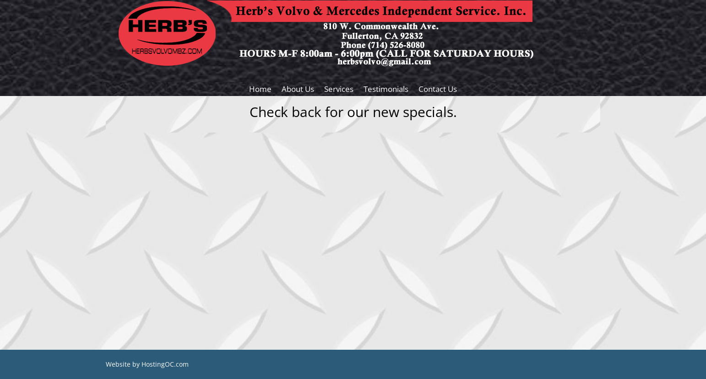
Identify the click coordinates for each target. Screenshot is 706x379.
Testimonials (386, 90)
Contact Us (437, 90)
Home (260, 90)
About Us (298, 90)
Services (338, 90)
